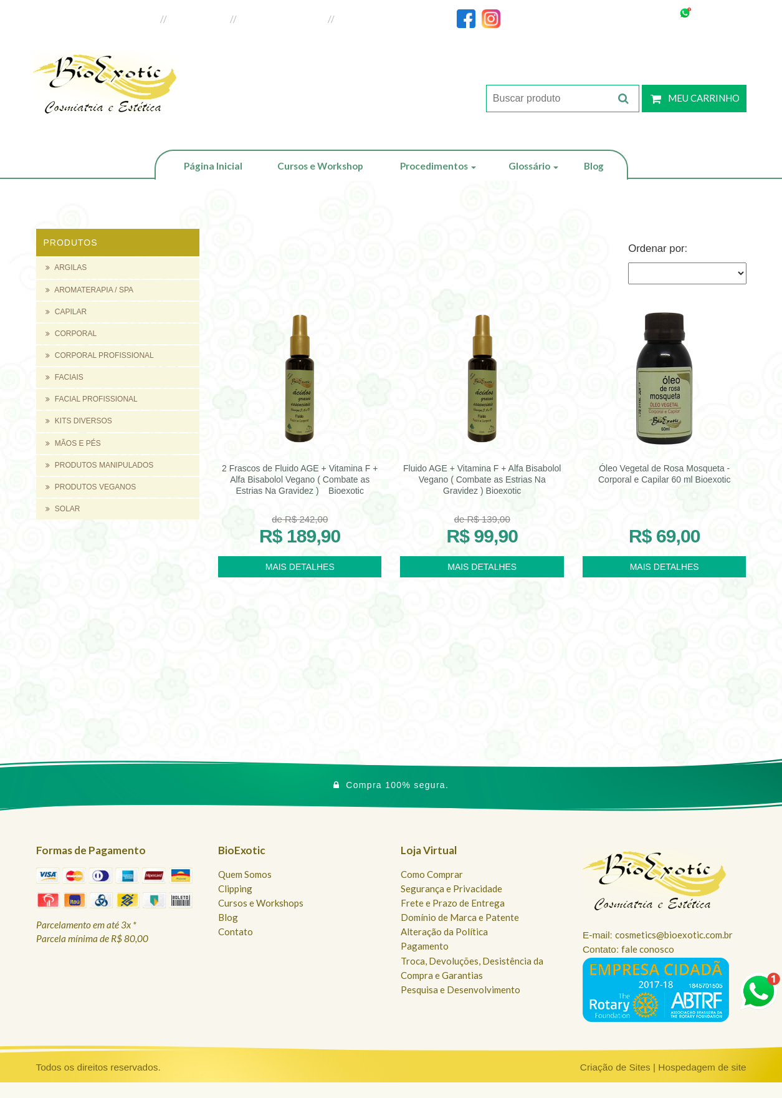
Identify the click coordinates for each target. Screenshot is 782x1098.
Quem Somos (245, 874)
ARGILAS (66, 267)
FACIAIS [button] (64, 377)
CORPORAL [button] (71, 333)
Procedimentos (438, 165)
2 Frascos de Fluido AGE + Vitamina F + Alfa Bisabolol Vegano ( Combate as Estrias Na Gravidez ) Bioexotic (300, 479)
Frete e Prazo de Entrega (453, 902)
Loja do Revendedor (282, 18)
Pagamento (425, 945)
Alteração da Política (444, 931)
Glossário (533, 165)
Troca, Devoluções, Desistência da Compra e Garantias (472, 968)
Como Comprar (432, 874)
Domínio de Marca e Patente (460, 917)
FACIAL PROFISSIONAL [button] (91, 399)
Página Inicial (213, 165)
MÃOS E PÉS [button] (73, 443)
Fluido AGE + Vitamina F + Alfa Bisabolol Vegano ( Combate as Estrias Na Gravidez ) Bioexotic (482, 479)
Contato (235, 931)
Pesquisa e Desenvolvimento (460, 989)
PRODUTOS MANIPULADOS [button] (99, 465)
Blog (594, 165)
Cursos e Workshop (320, 165)
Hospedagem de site (702, 1067)
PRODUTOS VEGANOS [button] (90, 487)
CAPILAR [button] (66, 311)
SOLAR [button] (62, 508)
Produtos (71, 243)
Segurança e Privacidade (451, 888)
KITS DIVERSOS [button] (78, 421)
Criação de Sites (615, 1067)
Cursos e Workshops (260, 902)
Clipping (235, 888)
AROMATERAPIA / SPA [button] (89, 290)
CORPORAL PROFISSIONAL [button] (99, 355)
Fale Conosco (367, 18)
